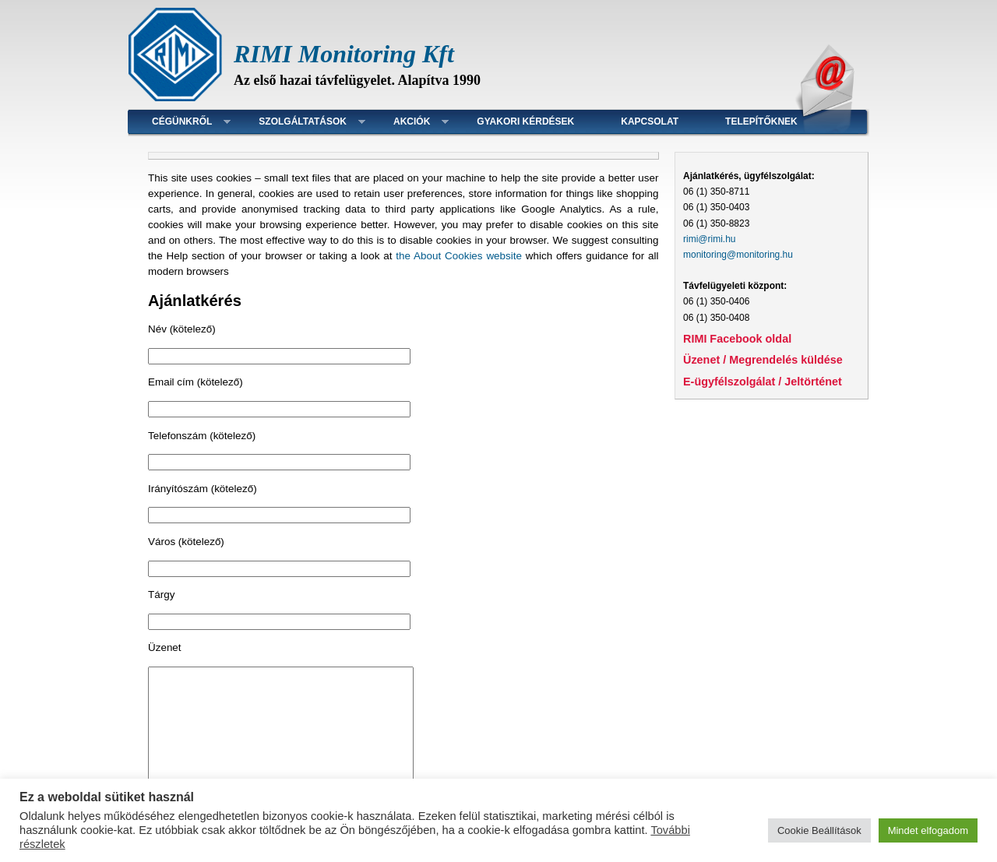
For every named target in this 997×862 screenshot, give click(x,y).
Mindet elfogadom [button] (928, 830)
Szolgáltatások (303, 121)
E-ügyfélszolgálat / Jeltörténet (762, 381)
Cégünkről (182, 121)
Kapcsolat (649, 121)
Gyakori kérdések (525, 121)
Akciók (411, 121)
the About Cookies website (459, 256)
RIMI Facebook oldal (737, 338)
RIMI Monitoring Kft (344, 54)
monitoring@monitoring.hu (738, 254)
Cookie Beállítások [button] (819, 830)
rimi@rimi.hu (709, 239)
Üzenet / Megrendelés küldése (763, 360)
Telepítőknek (761, 121)
